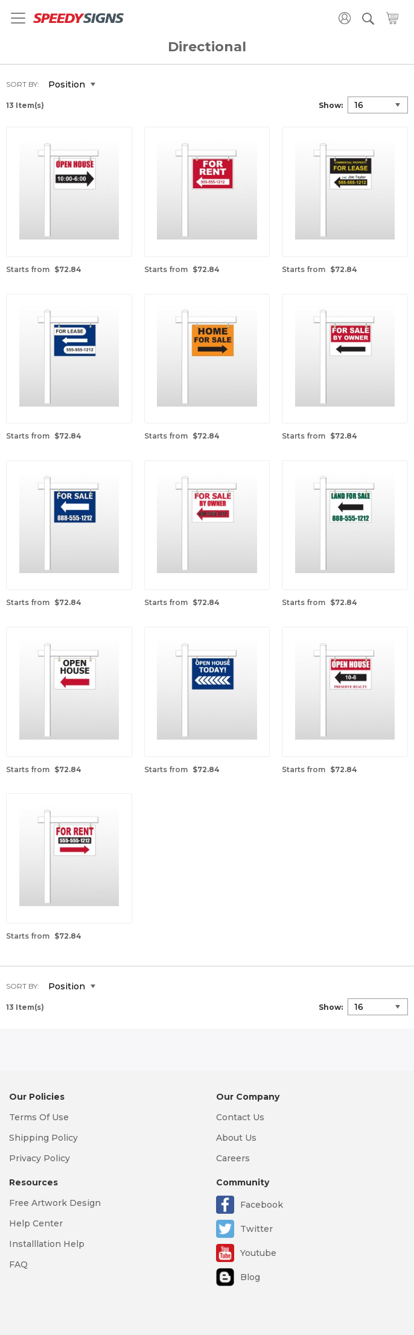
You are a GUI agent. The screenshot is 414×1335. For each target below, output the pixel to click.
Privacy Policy (39, 1158)
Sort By (21, 84)
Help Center (36, 1223)
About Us (236, 1137)
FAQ (18, 1264)
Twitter (256, 1228)
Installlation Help (46, 1243)
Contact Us (240, 1117)
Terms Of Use (39, 1117)
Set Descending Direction (113, 85)
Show (330, 105)
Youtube (258, 1253)
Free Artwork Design (55, 1202)
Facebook (261, 1204)
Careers (233, 1158)
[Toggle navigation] (18, 18)
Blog (250, 1277)
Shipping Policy (43, 1137)
